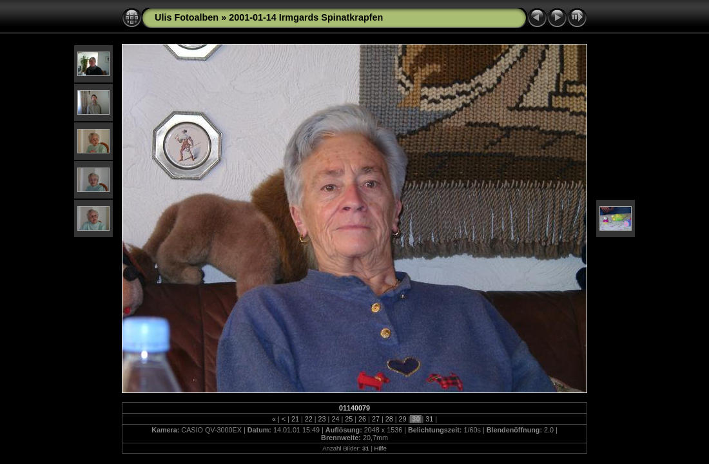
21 (295, 419)
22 (309, 419)
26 (362, 419)
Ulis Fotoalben (187, 17)
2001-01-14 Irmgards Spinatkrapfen (306, 17)
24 (335, 419)
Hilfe (380, 448)
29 (403, 419)
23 (322, 419)
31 (429, 419)
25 (348, 419)
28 (389, 419)
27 (376, 419)
